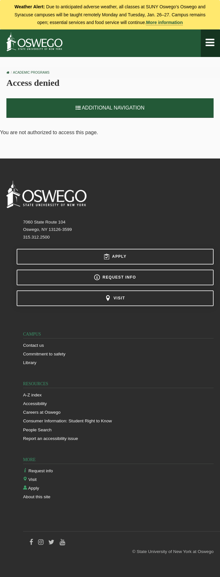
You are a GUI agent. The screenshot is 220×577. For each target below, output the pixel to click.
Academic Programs (31, 72)
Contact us (33, 345)
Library (30, 362)
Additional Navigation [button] (110, 107)
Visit (115, 298)
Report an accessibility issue (50, 438)
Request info (115, 277)
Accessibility (35, 403)
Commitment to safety (44, 354)
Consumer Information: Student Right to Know (67, 421)
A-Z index (32, 395)
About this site (36, 496)
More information (164, 22)
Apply (115, 256)
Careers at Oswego (42, 412)
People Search (37, 429)
